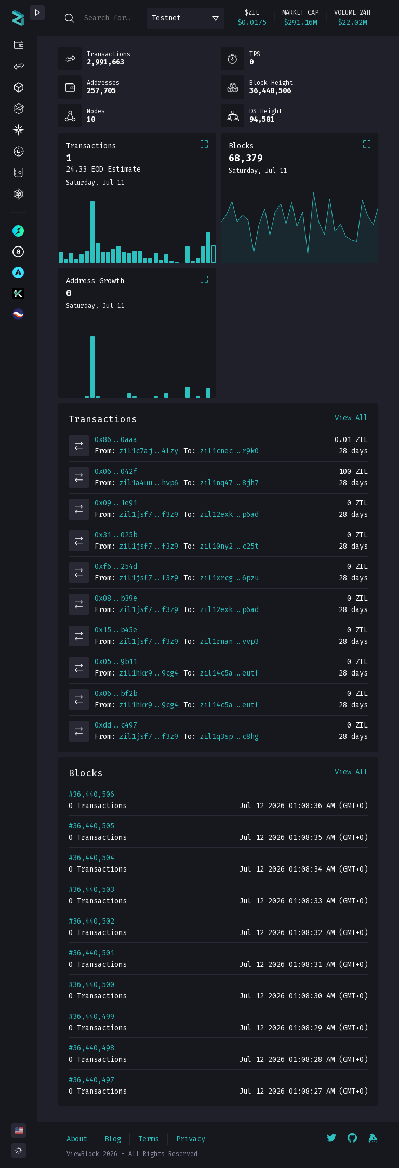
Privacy (190, 1139)
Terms (148, 1139)
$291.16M (300, 22)
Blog (112, 1139)
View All (351, 417)
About (76, 1139)
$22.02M (352, 22)
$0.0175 (252, 22)
